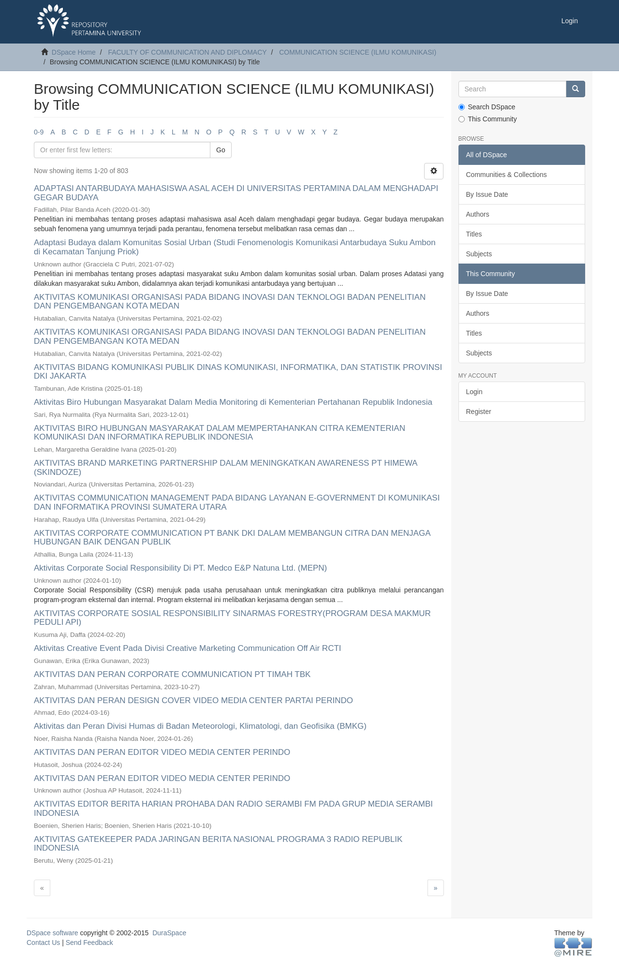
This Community (487, 119)
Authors (477, 214)
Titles (474, 234)
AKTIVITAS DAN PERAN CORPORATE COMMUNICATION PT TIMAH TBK (172, 674)
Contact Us (43, 942)
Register (478, 411)
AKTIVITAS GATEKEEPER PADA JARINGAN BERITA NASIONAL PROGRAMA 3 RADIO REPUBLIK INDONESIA (218, 844)
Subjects (479, 254)
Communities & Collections (506, 174)
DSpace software (52, 933)
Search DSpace (487, 107)
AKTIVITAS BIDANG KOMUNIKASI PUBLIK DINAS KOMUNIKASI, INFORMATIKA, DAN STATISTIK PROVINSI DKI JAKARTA (238, 372)
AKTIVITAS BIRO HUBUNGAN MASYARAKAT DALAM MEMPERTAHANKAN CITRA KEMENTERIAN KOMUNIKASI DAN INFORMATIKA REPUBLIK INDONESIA (219, 433)
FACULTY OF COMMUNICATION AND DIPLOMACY (187, 52)
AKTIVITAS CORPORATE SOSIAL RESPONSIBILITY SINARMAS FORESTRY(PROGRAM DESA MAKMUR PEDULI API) (232, 618)
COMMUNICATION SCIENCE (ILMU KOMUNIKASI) (357, 52)
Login (474, 392)
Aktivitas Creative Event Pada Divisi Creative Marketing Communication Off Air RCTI (187, 648)
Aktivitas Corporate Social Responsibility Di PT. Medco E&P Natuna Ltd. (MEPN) (180, 568)
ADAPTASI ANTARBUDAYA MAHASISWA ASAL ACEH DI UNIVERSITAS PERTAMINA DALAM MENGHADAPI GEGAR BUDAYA (236, 193)
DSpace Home (74, 52)
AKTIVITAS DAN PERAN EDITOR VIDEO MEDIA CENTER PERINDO (162, 752)
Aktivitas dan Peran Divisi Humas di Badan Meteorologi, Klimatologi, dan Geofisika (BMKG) (200, 726)
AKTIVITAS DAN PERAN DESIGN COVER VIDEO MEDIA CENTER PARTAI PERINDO (193, 700)
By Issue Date (487, 194)
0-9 (39, 132)
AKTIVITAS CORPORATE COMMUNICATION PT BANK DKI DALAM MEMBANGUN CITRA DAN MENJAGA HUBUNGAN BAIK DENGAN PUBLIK (232, 538)
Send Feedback (89, 942)
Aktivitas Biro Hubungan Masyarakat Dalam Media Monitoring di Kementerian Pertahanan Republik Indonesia (233, 402)
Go (220, 150)
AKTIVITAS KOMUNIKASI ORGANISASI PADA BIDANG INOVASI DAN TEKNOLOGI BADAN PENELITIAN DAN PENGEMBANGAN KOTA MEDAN (230, 302)
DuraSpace (169, 933)
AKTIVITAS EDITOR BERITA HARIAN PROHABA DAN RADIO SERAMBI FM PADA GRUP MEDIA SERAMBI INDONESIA (233, 808)
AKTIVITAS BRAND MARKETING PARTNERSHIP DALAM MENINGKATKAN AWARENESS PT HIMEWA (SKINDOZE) (225, 467)
